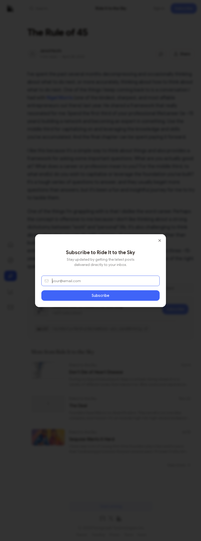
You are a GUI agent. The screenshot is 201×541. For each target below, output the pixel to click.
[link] (111, 8)
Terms (128, 535)
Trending (98, 535)
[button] (56, 8)
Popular (81, 535)
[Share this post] (182, 54)
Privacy (114, 535)
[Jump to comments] (161, 54)
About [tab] (55, 288)
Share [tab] (166, 288)
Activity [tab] (111, 288)
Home (141, 535)
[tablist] (111, 288)
